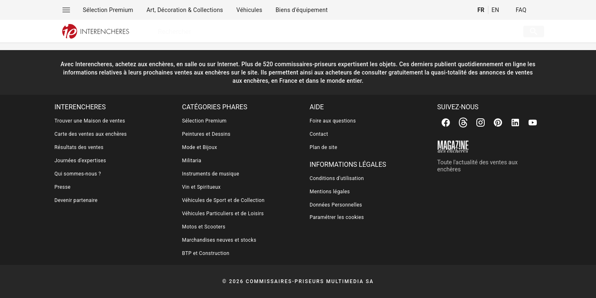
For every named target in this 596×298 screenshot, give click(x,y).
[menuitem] (108, 10)
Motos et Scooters (204, 227)
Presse (63, 187)
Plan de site (323, 147)
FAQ (521, 10)
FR (480, 10)
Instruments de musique (210, 174)
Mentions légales (330, 192)
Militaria (192, 160)
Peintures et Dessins (206, 134)
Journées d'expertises (80, 160)
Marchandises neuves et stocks (219, 240)
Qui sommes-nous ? (78, 174)
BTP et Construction (206, 253)
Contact (319, 134)
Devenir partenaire (76, 200)
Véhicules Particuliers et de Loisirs (223, 213)
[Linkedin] (515, 122)
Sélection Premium (204, 121)
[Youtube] (532, 122)
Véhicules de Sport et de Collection (223, 200)
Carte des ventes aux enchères (91, 134)
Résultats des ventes (79, 147)
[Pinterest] (497, 122)
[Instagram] (480, 122)
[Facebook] (445, 122)
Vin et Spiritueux (201, 187)
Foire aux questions (333, 121)
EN (495, 10)
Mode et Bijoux (199, 147)
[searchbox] (326, 31)
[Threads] (463, 122)
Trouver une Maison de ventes (90, 121)
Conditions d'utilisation (337, 178)
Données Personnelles (336, 205)
